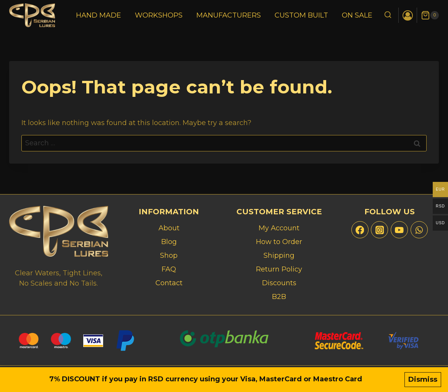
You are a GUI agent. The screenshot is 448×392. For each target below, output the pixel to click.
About (169, 228)
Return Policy (279, 269)
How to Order (279, 242)
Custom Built (301, 15)
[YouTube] (399, 229)
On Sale (357, 15)
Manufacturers (228, 15)
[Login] (408, 15)
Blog (169, 242)
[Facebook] (360, 229)
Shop (169, 255)
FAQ (169, 269)
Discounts (279, 283)
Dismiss (422, 379)
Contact (169, 283)
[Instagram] (379, 229)
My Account (279, 228)
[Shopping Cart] (430, 15)
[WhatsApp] (419, 229)
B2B (279, 296)
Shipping (279, 255)
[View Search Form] (388, 15)
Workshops (159, 15)
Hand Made (98, 15)
